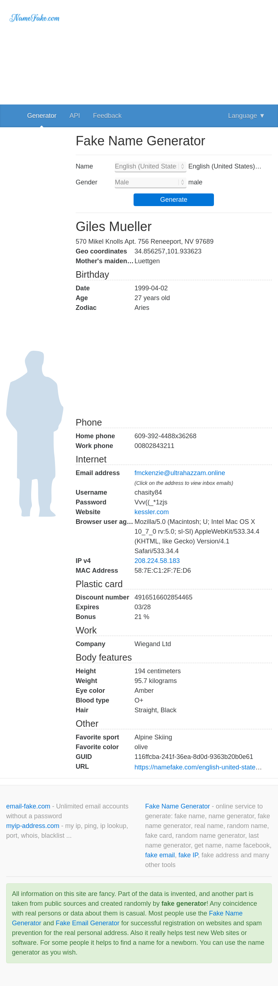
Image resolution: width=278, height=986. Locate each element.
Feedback (107, 115)
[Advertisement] (174, 50)
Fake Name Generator (178, 806)
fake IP (188, 855)
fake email (160, 855)
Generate (173, 199)
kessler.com (152, 512)
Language (246, 115)
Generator (41, 115)
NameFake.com (35, 18)
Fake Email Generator (87, 923)
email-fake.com (29, 806)
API (75, 115)
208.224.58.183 (157, 560)
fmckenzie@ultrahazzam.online (180, 473)
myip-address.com (32, 825)
